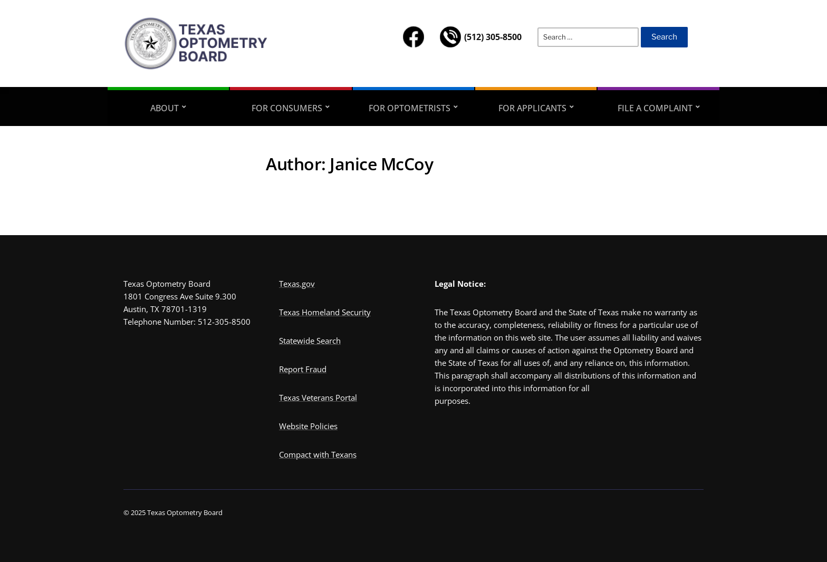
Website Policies (308, 426)
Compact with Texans (318, 454)
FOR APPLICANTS (532, 108)
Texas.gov (297, 283)
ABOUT (164, 108)
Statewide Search (310, 340)
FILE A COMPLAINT (655, 108)
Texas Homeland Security (325, 312)
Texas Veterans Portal (318, 397)
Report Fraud (302, 369)
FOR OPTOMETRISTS (409, 108)
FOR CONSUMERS (287, 108)
